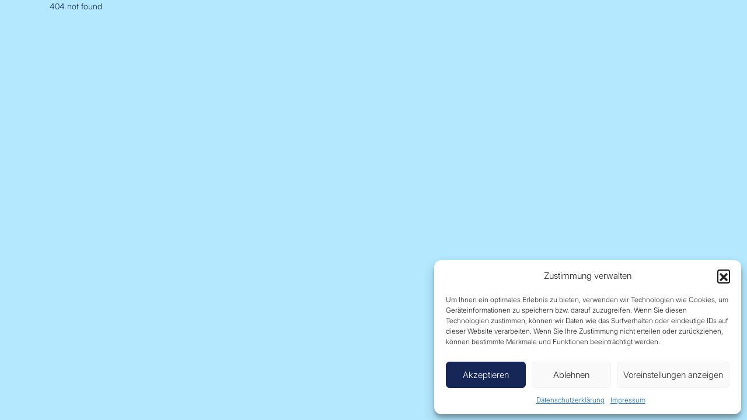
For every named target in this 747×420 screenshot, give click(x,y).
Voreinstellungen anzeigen (673, 374)
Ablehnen (571, 374)
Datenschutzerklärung (570, 400)
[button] (723, 276)
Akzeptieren (486, 374)
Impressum (627, 400)
